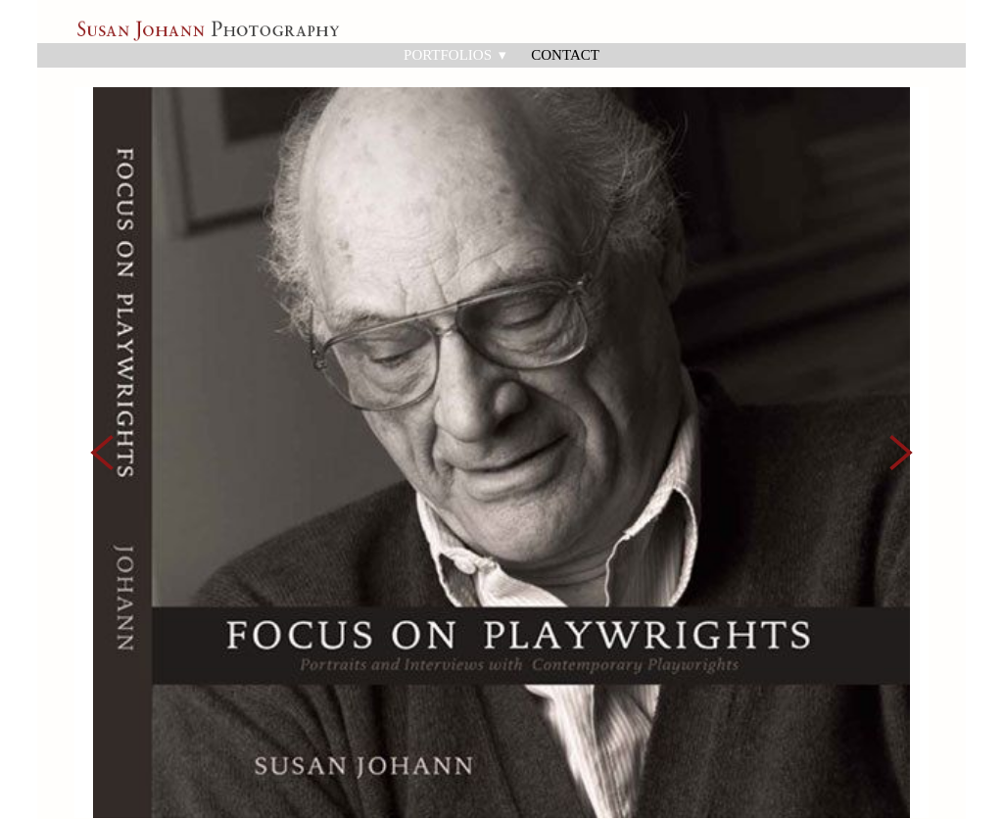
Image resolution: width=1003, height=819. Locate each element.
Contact (565, 55)
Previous (101, 403)
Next (901, 403)
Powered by (127, 805)
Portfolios (455, 55)
